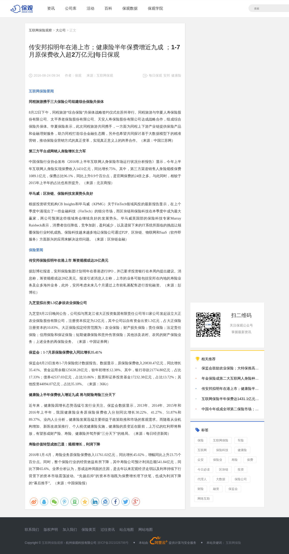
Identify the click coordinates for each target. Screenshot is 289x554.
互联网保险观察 (40, 30)
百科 (108, 8)
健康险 (176, 75)
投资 (241, 469)
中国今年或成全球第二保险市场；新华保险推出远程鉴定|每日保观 (230, 409)
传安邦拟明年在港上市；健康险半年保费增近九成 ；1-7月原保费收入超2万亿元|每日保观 (230, 389)
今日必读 (204, 469)
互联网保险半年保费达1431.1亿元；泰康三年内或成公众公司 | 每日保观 (230, 399)
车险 (241, 440)
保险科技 (222, 450)
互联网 (202, 450)
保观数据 (130, 8)
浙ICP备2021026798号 (113, 543)
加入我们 (70, 529)
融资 (216, 489)
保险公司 (241, 479)
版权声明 (51, 529)
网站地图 (145, 529)
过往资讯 (107, 529)
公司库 (70, 8)
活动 (90, 8)
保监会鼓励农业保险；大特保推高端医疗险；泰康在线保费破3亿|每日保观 (230, 368)
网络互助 (204, 498)
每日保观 (155, 75)
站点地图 (127, 529)
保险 (201, 440)
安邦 (166, 75)
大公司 (61, 30)
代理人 (202, 479)
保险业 (217, 460)
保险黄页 (89, 529)
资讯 (51, 8)
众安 (201, 460)
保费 (250, 460)
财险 (201, 489)
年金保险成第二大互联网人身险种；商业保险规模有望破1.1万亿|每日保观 (230, 378)
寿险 (235, 460)
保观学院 (155, 8)
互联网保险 (220, 440)
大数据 (220, 479)
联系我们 (32, 529)
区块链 (223, 469)
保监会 (233, 489)
